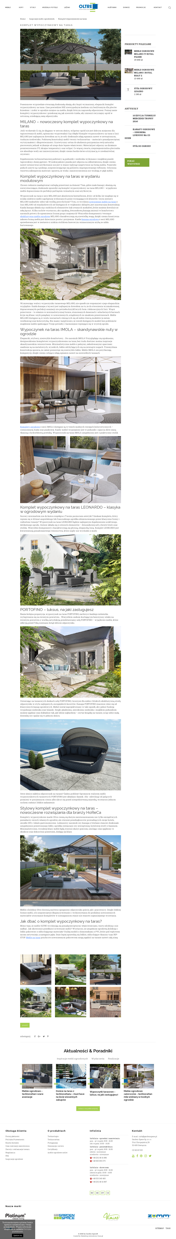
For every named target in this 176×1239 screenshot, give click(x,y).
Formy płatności (12, 1136)
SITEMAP (159, 1228)
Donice (126, 7)
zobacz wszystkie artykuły (88, 1109)
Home (23, 19)
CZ (108, 1193)
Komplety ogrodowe (30, 427)
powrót (25, 1025)
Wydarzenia (97, 1058)
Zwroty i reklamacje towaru (17, 1149)
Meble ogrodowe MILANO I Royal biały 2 (144, 72)
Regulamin (10, 1152)
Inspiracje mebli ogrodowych (42, 19)
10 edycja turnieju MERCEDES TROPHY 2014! (144, 118)
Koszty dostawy (12, 1143)
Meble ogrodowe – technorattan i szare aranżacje (32, 1094)
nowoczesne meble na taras (102, 201)
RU (92, 1193)
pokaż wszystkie (133, 162)
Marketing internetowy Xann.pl (92, 1236)
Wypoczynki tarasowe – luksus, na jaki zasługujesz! (104, 1093)
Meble (8, 7)
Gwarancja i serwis (56, 1146)
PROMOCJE (141, 7)
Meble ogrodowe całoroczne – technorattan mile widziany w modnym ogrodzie (138, 1095)
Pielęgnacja (53, 1143)
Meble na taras (33, 937)
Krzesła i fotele (50, 7)
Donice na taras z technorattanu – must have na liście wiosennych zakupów (70, 1095)
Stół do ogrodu (142, 146)
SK (97, 1193)
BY (102, 1193)
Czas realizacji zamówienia (17, 1146)
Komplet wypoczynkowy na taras (72, 19)
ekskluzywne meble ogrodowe (35, 216)
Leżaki (67, 7)
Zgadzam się (17, 1235)
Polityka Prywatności (15, 1139)
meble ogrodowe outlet (57, 1152)
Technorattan (54, 1139)
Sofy (21, 7)
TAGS (168, 1228)
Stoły (33, 7)
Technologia (53, 1136)
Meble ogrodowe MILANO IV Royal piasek (144, 54)
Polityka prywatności (21, 1230)
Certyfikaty (52, 1149)
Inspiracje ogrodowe (14, 1159)
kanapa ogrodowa (90, 219)
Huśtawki (112, 7)
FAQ (7, 1156)
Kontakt (158, 7)
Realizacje (113, 1058)
